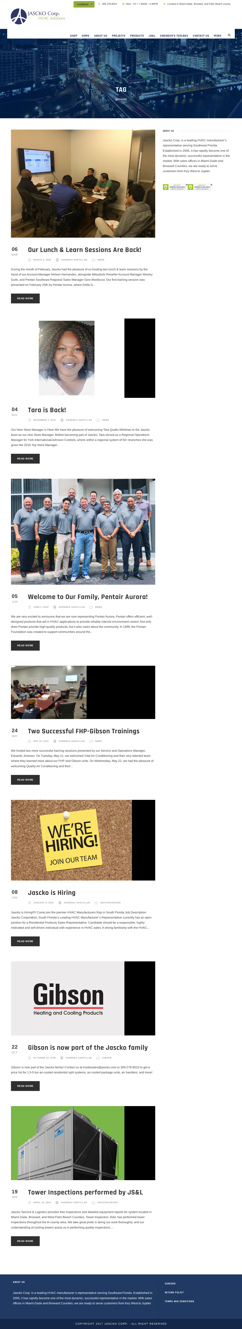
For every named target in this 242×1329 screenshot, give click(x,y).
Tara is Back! (47, 410)
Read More (25, 298)
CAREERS (170, 1283)
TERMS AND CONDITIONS (179, 1301)
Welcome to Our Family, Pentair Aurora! (88, 597)
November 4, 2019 (44, 420)
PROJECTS (118, 36)
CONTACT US (201, 36)
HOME (85, 36)
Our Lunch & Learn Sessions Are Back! (84, 250)
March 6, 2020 (42, 260)
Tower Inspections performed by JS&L (85, 1192)
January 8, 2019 (43, 902)
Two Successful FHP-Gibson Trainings (84, 731)
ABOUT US (100, 36)
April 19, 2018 (42, 1202)
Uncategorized (110, 902)
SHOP (73, 36)
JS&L (152, 36)
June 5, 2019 (41, 607)
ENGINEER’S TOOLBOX (174, 36)
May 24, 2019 (41, 741)
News (101, 260)
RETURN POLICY (174, 1292)
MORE (217, 36)
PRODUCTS (137, 36)
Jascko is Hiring (52, 892)
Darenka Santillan (74, 260)
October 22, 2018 (44, 1058)
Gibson (107, 1058)
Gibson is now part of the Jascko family (88, 1047)
